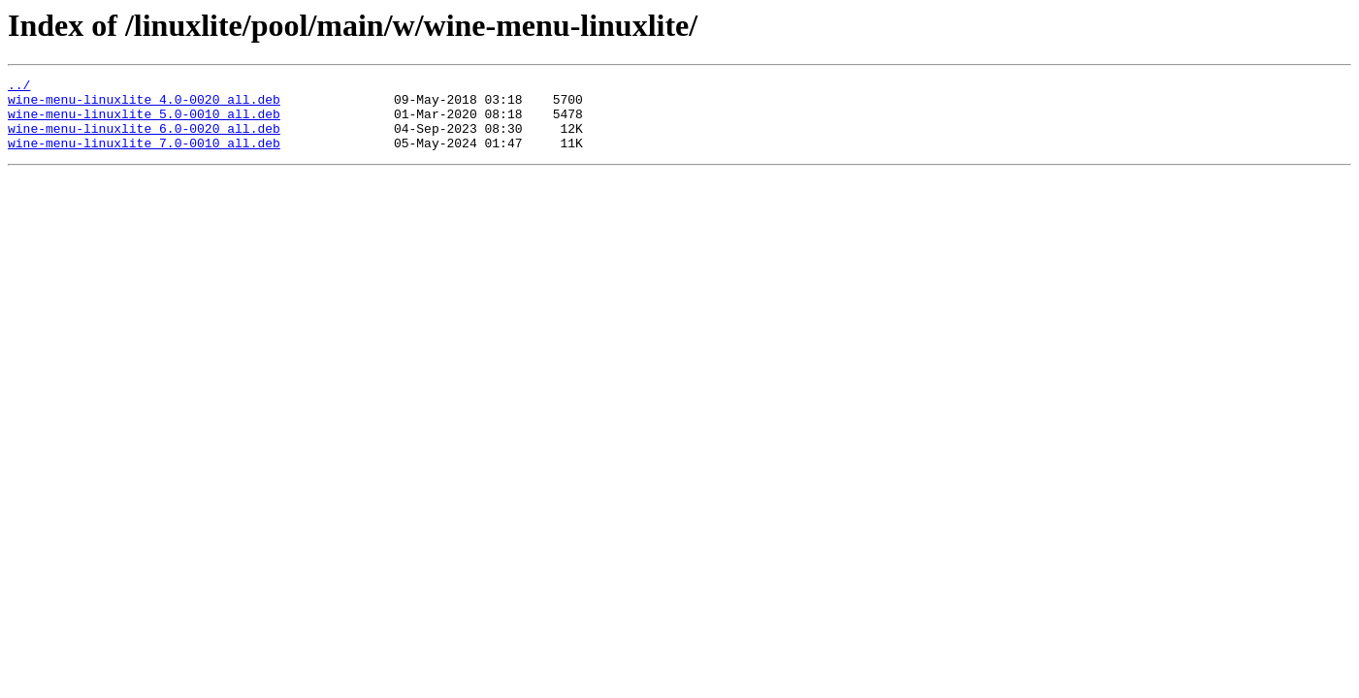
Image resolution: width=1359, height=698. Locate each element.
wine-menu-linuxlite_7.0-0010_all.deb (144, 157)
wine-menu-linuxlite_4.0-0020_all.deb (144, 104)
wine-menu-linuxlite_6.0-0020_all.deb (144, 139)
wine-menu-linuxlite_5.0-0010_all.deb (144, 122)
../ (19, 87)
